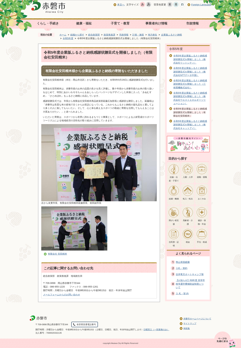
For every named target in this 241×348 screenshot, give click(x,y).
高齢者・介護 (188, 222)
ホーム (62, 34)
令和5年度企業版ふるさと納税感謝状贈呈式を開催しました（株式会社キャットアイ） (190, 125)
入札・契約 (181, 268)
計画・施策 (138, 34)
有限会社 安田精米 (57, 253)
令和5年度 (68, 38)
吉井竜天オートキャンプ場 (190, 274)
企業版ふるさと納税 (171, 34)
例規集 (186, 328)
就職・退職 (202, 177)
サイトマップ (189, 323)
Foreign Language (201, 4)
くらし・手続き (48, 23)
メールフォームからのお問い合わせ (61, 294)
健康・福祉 (84, 23)
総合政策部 (94, 34)
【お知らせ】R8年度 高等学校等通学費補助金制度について (190, 284)
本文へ (121, 4)
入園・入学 (188, 177)
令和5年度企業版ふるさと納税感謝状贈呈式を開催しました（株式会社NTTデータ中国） (190, 72)
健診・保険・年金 (202, 222)
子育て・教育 (120, 23)
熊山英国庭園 (183, 262)
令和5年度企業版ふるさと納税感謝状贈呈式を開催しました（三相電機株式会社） (190, 84)
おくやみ (202, 199)
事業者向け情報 (156, 23)
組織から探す (77, 34)
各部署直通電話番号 (86, 324)
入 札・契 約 (182, 293)
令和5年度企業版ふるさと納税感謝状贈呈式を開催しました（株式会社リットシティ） (190, 59)
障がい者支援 (174, 222)
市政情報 (192, 23)
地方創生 (152, 34)
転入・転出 (188, 199)
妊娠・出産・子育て (174, 179)
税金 (188, 242)
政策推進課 (109, 34)
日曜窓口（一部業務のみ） (156, 329)
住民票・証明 (174, 244)
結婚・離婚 (174, 199)
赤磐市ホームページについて (197, 318)
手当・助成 (202, 242)
